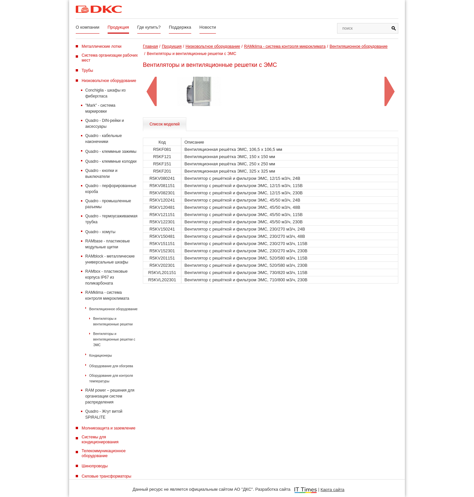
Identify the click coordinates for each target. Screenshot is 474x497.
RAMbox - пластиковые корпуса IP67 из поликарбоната (106, 277)
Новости (207, 27)
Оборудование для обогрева (111, 366)
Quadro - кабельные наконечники (103, 138)
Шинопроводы (95, 466)
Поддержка (180, 27)
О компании (87, 27)
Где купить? (149, 27)
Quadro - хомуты (100, 232)
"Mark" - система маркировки (100, 108)
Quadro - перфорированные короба (110, 188)
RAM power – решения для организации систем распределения (109, 396)
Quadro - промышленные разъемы (108, 204)
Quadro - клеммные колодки (111, 161)
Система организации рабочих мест (110, 58)
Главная (150, 46)
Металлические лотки (101, 46)
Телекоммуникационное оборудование (104, 453)
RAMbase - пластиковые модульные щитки (107, 244)
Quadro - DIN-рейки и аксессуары (104, 123)
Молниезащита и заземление (108, 428)
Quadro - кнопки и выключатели (101, 173)
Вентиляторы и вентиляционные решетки (113, 321)
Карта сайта (332, 489)
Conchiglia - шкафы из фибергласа (105, 93)
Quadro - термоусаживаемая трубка (111, 219)
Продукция (118, 27)
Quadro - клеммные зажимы (110, 151)
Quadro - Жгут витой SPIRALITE (103, 414)
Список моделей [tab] (164, 124)
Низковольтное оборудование (109, 80)
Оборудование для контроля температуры (111, 378)
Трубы (87, 70)
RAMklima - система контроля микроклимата (107, 295)
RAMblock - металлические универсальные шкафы (110, 259)
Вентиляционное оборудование (113, 309)
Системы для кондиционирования (100, 439)
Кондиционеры (100, 355)
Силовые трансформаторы (106, 476)
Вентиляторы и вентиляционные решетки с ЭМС (114, 339)
